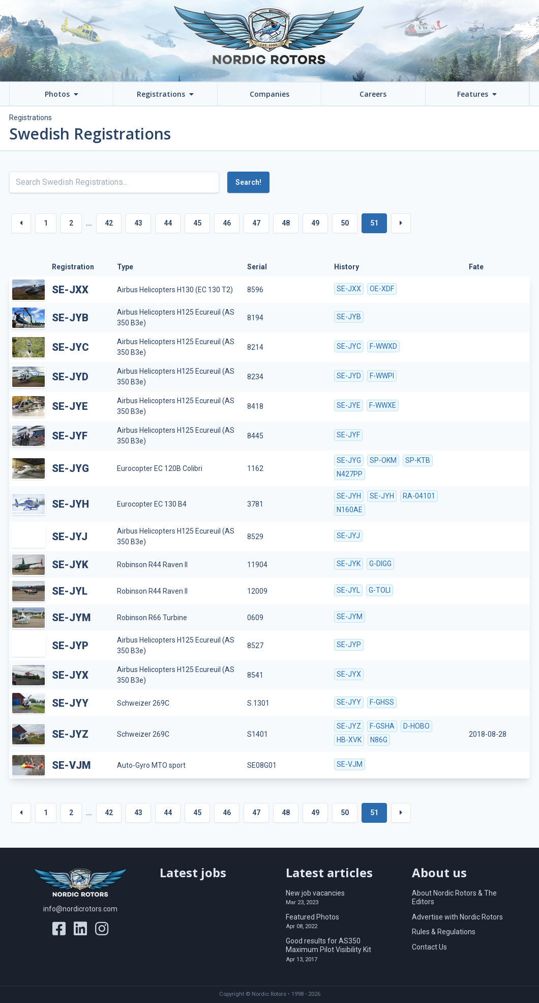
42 (109, 223)
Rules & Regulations (443, 932)
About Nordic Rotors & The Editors (454, 897)
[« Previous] (21, 223)
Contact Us (429, 947)
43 (138, 223)
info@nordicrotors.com (80, 909)
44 (168, 223)
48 (286, 223)
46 (227, 223)
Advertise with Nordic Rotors (457, 917)
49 (315, 223)
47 (256, 223)
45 (197, 223)
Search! (248, 182)
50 (345, 223)
